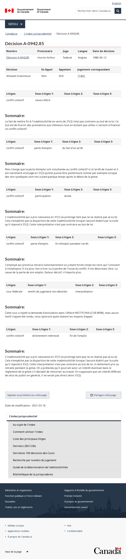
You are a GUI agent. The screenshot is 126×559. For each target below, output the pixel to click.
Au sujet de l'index (24, 424)
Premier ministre (73, 495)
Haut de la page (17, 551)
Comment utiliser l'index (28, 432)
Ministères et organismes (18, 490)
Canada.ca (11, 33)
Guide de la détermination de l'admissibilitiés (40, 467)
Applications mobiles (18, 531)
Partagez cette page (103, 394)
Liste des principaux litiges (29, 439)
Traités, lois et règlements (19, 507)
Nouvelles (10, 501)
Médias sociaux (16, 525)
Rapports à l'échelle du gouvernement (84, 490)
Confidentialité (74, 531)
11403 (81, 76)
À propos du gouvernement (78, 501)
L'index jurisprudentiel (38, 33)
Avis (69, 525)
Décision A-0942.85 (17, 57)
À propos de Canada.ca (20, 536)
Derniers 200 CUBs (24, 446)
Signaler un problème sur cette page (27, 394)
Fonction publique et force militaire (23, 495)
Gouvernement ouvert (76, 507)
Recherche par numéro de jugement (34, 460)
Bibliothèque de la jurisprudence (33, 474)
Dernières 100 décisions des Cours (34, 453)
